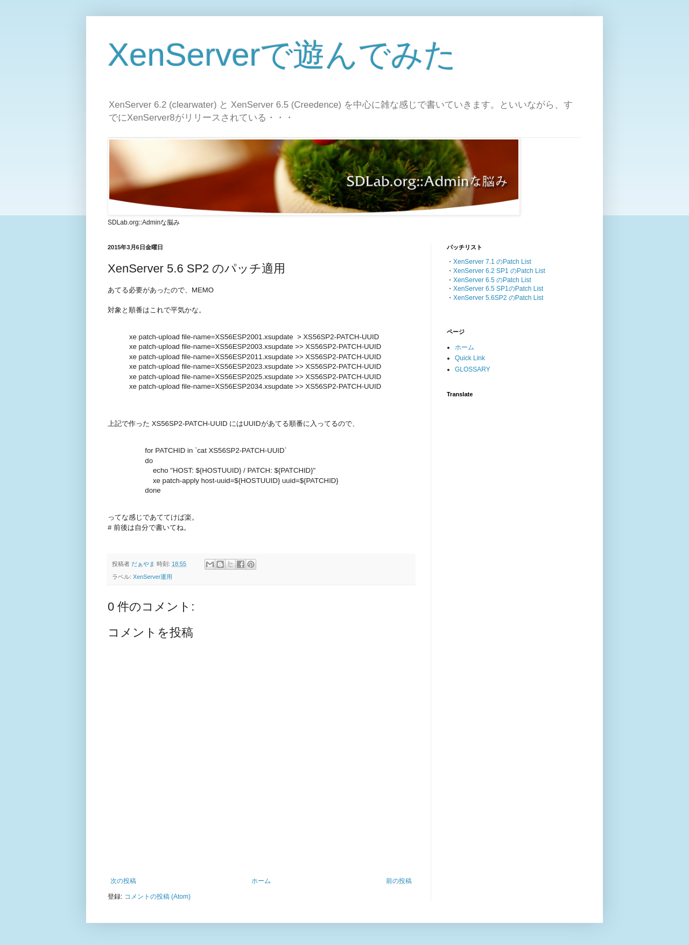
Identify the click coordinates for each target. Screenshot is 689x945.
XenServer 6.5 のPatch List (492, 280)
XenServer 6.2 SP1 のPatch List (499, 271)
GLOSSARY (472, 369)
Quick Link (470, 358)
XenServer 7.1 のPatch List (492, 261)
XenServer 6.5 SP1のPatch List (498, 288)
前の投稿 (399, 881)
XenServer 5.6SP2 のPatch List (498, 298)
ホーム (261, 881)
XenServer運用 (152, 576)
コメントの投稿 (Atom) (157, 896)
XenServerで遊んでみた (282, 55)
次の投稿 (123, 881)
